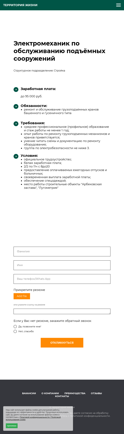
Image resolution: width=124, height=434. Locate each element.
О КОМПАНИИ (50, 393)
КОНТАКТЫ (62, 396)
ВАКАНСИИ (29, 393)
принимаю (11, 426)
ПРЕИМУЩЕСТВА (74, 393)
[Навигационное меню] (118, 5)
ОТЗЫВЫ (96, 393)
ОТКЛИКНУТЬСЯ (62, 342)
